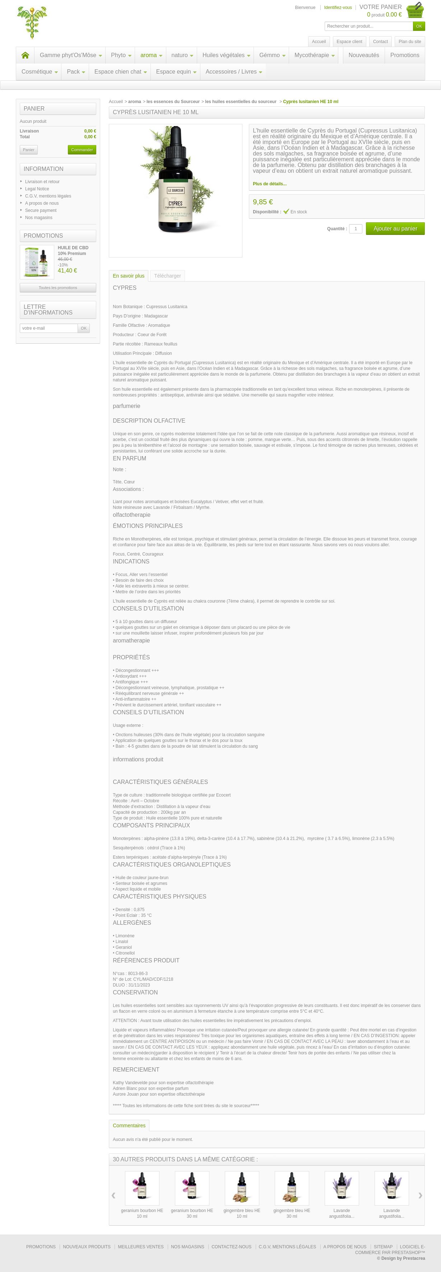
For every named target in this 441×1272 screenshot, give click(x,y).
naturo (183, 55)
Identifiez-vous (338, 7)
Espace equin (176, 72)
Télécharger (167, 276)
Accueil (116, 101)
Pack (76, 72)
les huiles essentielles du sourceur (241, 101)
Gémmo (272, 55)
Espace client (349, 41)
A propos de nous (42, 203)
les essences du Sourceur (173, 101)
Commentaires (129, 1125)
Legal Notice (37, 188)
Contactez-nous (231, 1246)
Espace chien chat (121, 72)
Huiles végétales (227, 55)
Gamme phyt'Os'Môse (71, 55)
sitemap (383, 1246)
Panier (34, 109)
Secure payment (40, 210)
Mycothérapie (314, 55)
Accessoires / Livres (234, 72)
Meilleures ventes (140, 1246)
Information (44, 169)
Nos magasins (38, 217)
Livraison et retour (42, 181)
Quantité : (337, 228)
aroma (151, 55)
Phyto (121, 55)
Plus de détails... (270, 183)
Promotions (404, 55)
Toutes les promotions (58, 287)
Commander (82, 150)
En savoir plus (128, 276)
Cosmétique (40, 72)
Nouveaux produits (87, 1246)
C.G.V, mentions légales (48, 196)
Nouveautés (364, 55)
